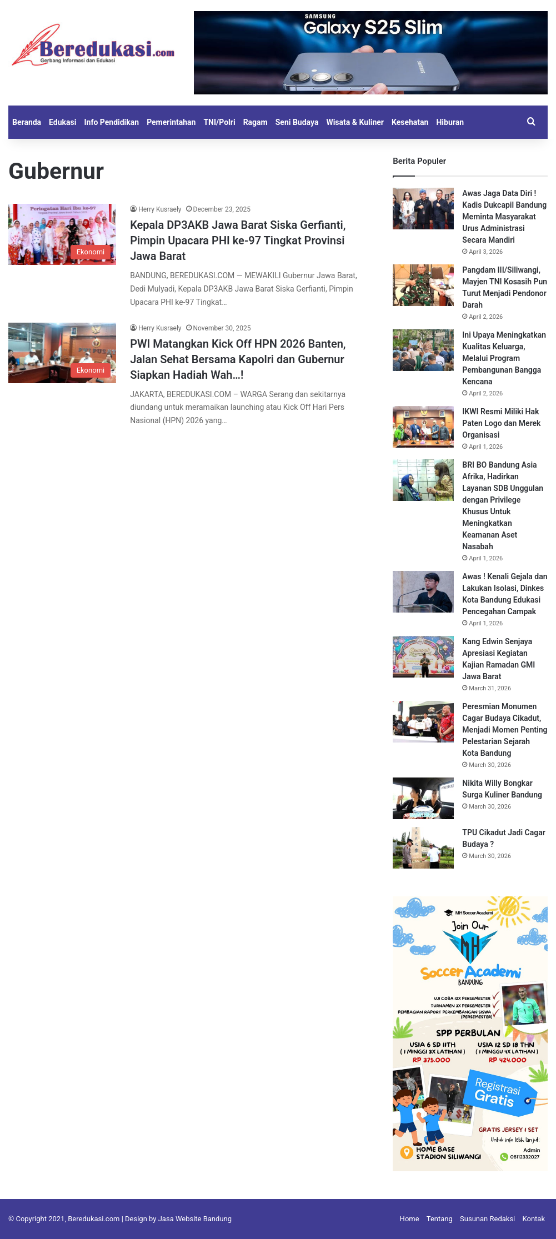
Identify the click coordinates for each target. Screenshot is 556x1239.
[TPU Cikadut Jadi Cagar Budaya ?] (423, 848)
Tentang (440, 1219)
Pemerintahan (171, 122)
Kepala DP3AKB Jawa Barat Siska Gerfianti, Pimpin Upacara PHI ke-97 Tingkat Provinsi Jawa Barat (237, 240)
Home (409, 1219)
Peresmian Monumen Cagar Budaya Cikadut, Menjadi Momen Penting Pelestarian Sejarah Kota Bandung (504, 730)
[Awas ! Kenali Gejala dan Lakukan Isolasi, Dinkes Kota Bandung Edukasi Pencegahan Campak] (423, 592)
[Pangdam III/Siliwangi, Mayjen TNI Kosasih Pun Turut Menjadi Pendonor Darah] (423, 285)
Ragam (255, 122)
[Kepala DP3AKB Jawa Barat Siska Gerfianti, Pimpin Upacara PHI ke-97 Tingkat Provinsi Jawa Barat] (62, 234)
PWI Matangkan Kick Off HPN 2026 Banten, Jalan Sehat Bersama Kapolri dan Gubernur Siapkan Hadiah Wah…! (237, 359)
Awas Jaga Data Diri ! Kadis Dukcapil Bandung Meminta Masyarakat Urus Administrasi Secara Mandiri (504, 216)
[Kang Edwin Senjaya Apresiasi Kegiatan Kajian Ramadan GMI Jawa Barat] (423, 657)
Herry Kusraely (159, 209)
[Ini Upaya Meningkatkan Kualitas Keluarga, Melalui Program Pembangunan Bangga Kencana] (423, 350)
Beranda (26, 122)
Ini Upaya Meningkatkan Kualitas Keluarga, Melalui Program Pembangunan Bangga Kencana (504, 358)
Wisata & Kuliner (355, 122)
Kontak (534, 1219)
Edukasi (62, 122)
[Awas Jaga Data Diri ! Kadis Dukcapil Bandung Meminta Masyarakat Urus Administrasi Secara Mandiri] (423, 208)
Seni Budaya (297, 122)
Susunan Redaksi (487, 1219)
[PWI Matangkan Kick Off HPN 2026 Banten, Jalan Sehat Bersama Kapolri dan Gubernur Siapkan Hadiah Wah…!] (62, 353)
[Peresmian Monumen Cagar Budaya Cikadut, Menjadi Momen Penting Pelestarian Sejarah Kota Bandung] (423, 722)
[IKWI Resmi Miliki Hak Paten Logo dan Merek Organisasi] (423, 427)
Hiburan (450, 122)
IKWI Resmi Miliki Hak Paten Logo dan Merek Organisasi (501, 423)
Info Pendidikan (111, 122)
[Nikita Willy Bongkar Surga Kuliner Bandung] (423, 798)
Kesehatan (410, 122)
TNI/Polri (219, 122)
